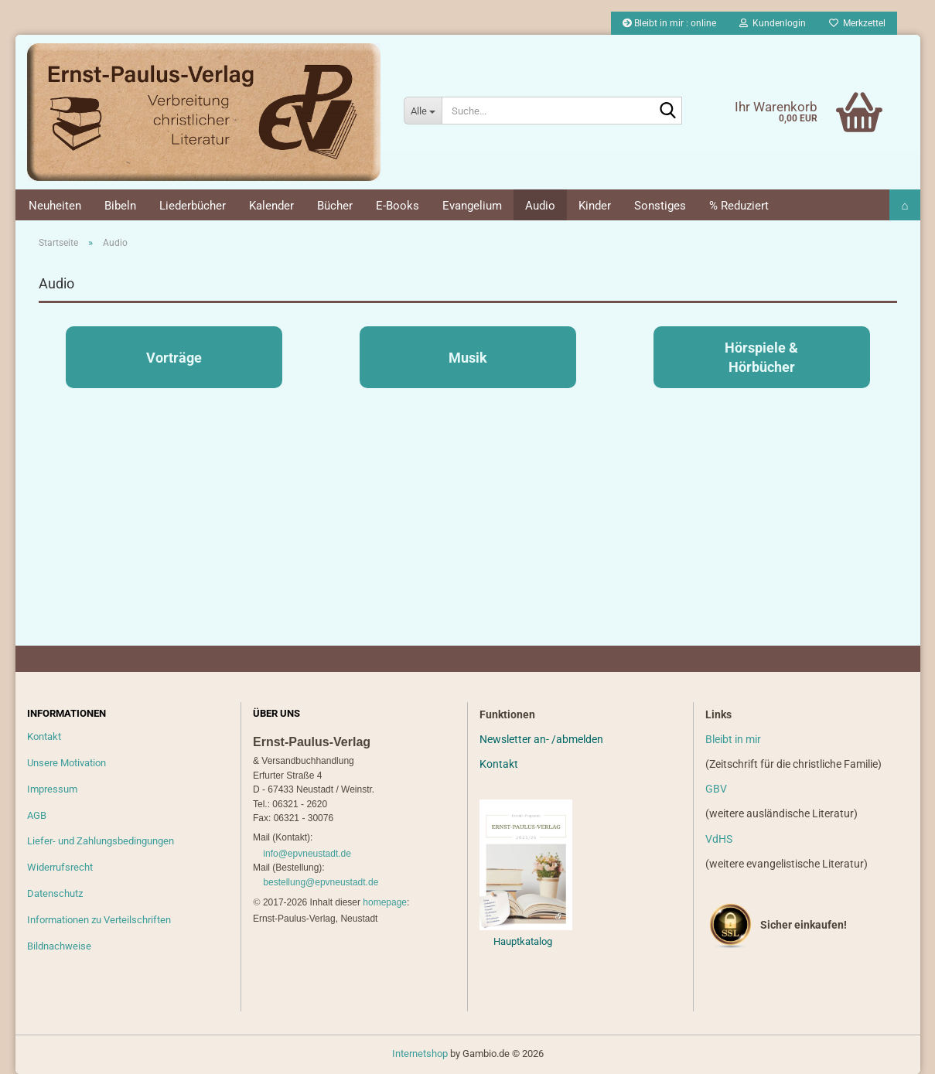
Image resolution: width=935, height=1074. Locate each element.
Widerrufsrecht (60, 867)
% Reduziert (739, 206)
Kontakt (44, 736)
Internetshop (420, 1053)
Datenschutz (55, 893)
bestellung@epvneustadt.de (320, 882)
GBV (716, 788)
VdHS (718, 839)
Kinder (594, 206)
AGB (36, 815)
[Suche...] (423, 110)
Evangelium (472, 206)
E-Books (397, 206)
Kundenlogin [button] (772, 23)
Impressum (52, 789)
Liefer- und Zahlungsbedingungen (100, 841)
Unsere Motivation (66, 763)
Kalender (271, 206)
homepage (385, 902)
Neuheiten (55, 206)
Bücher (335, 206)
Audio (540, 206)
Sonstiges (660, 206)
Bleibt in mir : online (669, 23)
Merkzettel (857, 23)
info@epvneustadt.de (307, 853)
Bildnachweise (59, 946)
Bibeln (120, 206)
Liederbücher (192, 206)
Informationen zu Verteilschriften (99, 920)
